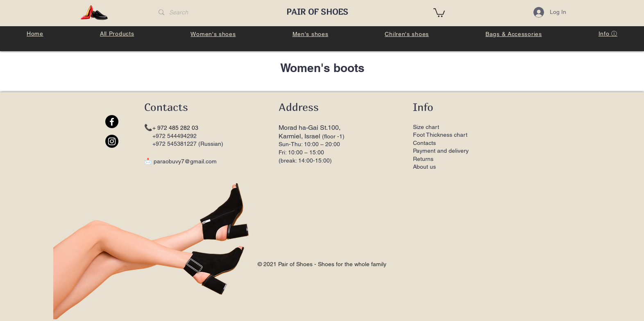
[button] (439, 12)
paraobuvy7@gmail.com (185, 161)
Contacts (424, 143)
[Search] (215, 12)
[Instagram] (111, 141)
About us (424, 166)
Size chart (426, 127)
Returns (424, 159)
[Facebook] (111, 121)
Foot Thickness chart (440, 134)
